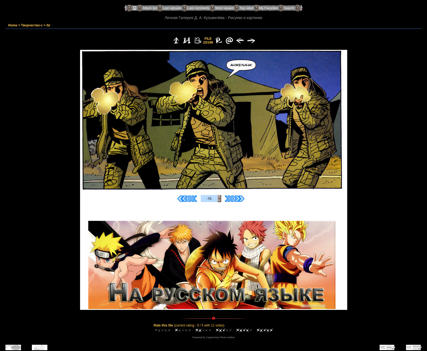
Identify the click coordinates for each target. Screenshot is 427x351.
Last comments (198, 8)
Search (289, 8)
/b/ (48, 25)
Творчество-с (32, 25)
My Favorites (268, 8)
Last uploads (172, 8)
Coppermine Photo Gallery (220, 337)
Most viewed (224, 8)
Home (12, 25)
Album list (150, 8)
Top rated (246, 8)
